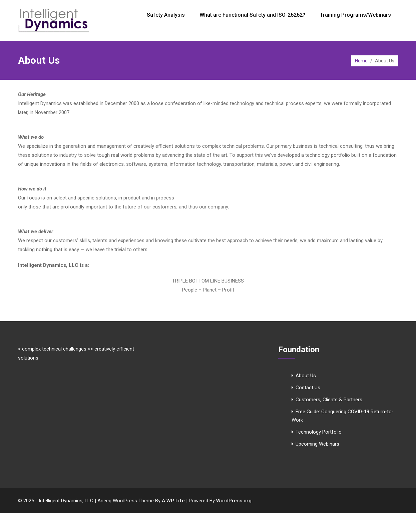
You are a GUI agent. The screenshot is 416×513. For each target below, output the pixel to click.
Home (361, 60)
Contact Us (308, 388)
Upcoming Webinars (317, 444)
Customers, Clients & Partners (329, 400)
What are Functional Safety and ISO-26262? (252, 15)
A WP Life (173, 501)
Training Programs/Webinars (355, 15)
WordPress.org (234, 501)
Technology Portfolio (319, 432)
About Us (306, 376)
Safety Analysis (166, 15)
